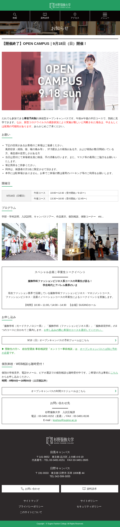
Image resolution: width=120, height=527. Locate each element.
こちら (114, 372)
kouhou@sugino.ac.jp (65, 420)
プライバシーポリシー (31, 506)
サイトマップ (31, 500)
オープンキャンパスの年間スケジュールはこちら (58, 391)
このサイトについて (31, 512)
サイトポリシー (89, 500)
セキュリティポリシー (89, 506)
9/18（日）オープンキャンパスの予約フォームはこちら (58, 340)
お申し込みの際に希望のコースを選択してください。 (73, 330)
